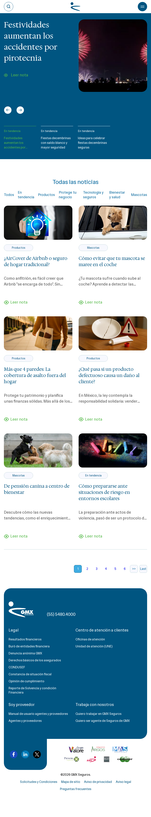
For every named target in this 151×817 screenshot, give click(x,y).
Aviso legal (123, 782)
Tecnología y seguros (93, 194)
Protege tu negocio (67, 194)
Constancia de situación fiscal (30, 674)
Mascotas (139, 194)
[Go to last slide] (8, 110)
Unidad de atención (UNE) (94, 646)
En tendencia (12, 131)
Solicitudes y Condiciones (38, 782)
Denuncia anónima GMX (25, 653)
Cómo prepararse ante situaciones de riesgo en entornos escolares (104, 492)
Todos (9, 194)
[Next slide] (20, 110)
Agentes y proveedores (25, 721)
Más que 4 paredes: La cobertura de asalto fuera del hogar (35, 375)
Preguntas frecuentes (75, 789)
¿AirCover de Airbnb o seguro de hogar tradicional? (35, 261)
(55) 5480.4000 (61, 614)
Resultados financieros (25, 639)
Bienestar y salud (117, 194)
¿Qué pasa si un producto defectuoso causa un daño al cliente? (109, 375)
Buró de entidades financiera (29, 646)
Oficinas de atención (90, 639)
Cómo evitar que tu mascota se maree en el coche (112, 261)
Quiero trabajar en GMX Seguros (98, 714)
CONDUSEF (17, 667)
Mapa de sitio (70, 782)
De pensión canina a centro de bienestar (36, 489)
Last (143, 569)
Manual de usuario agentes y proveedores (38, 714)
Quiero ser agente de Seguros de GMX (103, 721)
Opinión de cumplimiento (26, 681)
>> (134, 569)
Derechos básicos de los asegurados (35, 660)
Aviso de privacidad (98, 782)
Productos (46, 194)
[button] (20, 139)
